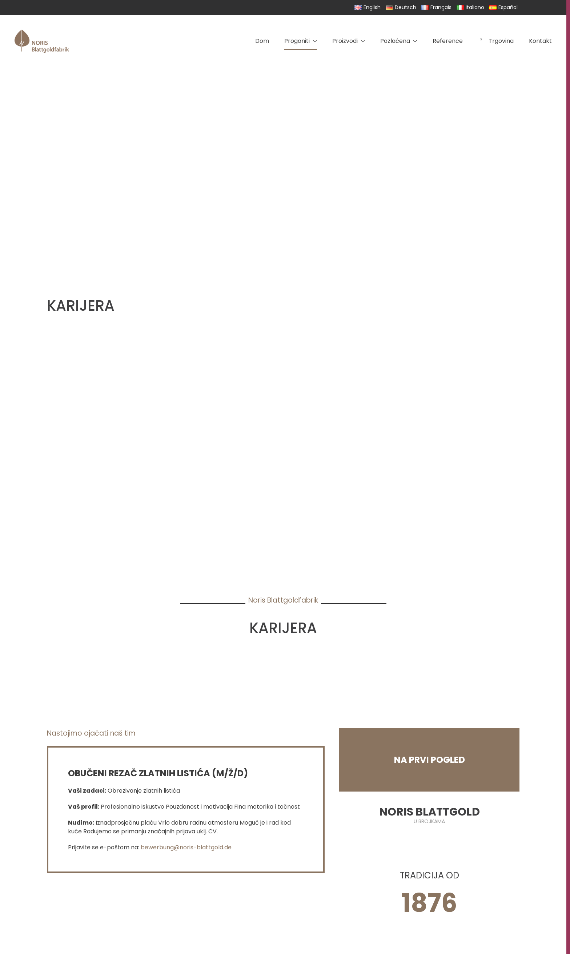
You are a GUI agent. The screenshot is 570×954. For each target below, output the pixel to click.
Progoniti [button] (300, 41)
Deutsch (401, 7)
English (367, 7)
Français (436, 7)
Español (503, 7)
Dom (262, 41)
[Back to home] (42, 41)
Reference (448, 41)
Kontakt (540, 41)
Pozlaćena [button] (398, 41)
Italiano (470, 7)
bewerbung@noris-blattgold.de (186, 847)
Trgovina (496, 41)
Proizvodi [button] (348, 41)
